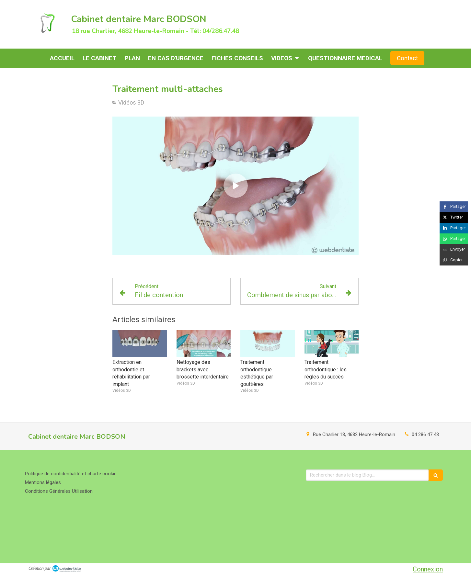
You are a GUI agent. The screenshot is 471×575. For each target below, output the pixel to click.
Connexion (428, 569)
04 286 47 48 (425, 434)
